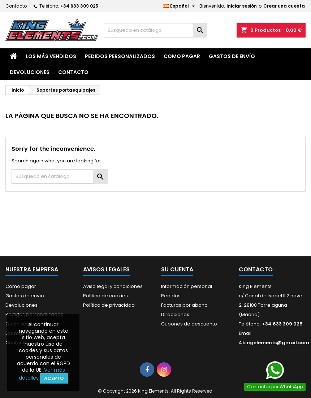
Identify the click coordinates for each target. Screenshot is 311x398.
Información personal (186, 286)
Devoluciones (29, 72)
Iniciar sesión (241, 6)
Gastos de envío (232, 56)
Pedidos (171, 295)
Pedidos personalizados (120, 56)
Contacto (16, 6)
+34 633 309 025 (79, 6)
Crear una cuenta (284, 6)
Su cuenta (177, 269)
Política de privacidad (109, 305)
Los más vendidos (51, 56)
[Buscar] (155, 30)
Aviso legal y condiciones (113, 286)
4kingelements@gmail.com (274, 342)
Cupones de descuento (189, 323)
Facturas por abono (184, 305)
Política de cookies (105, 295)
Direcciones (175, 314)
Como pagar (182, 56)
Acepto (54, 378)
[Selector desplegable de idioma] (179, 6)
